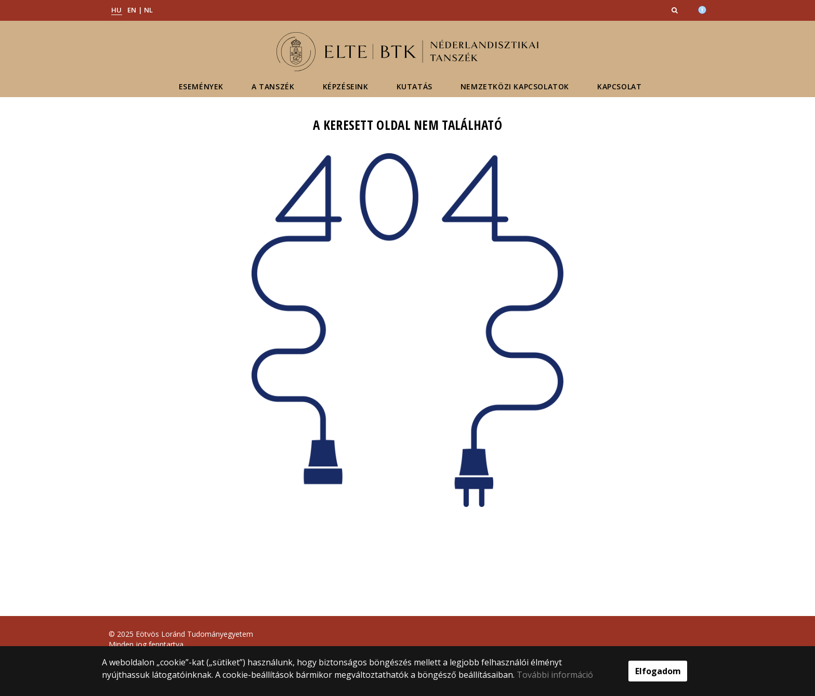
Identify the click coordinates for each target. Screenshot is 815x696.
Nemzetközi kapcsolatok (515, 86)
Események (201, 86)
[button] (676, 10)
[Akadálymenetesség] (702, 9)
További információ (555, 674)
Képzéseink (346, 86)
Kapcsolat (619, 86)
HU (116, 10)
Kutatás (414, 86)
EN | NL (140, 10)
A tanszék (273, 86)
